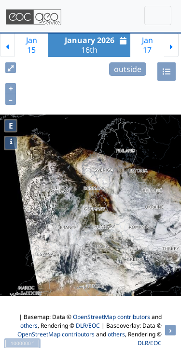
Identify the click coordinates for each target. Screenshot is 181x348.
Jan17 (147, 45)
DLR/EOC (88, 325)
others (29, 325)
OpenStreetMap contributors (111, 317)
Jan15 (31, 45)
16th (97, 45)
